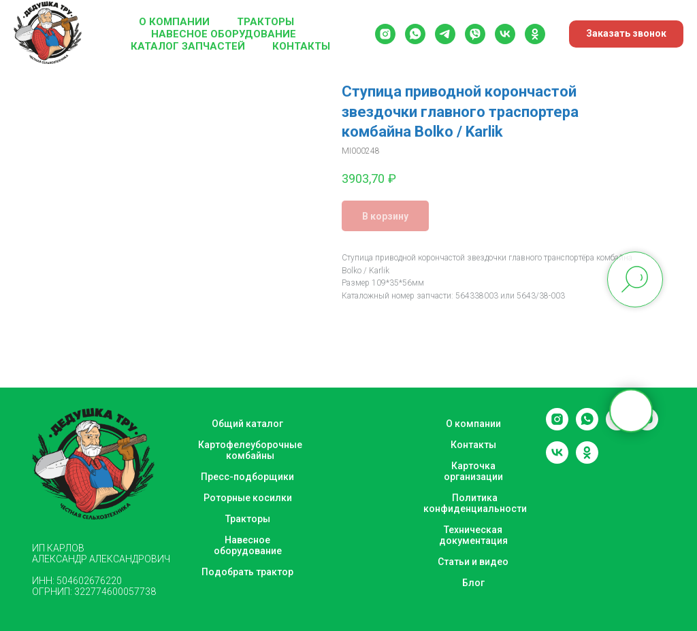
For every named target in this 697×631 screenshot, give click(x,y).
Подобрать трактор (247, 571)
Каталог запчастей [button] (188, 46)
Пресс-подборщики (247, 476)
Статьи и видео (473, 561)
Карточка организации (473, 471)
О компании (174, 22)
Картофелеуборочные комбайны (250, 450)
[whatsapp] (415, 34)
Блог (473, 582)
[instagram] (385, 34)
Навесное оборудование (223, 34)
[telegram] (445, 34)
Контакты (301, 46)
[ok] (535, 34)
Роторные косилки (248, 497)
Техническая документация (473, 535)
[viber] (475, 34)
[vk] (505, 34)
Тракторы (265, 22)
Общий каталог (247, 423)
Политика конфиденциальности (475, 503)
